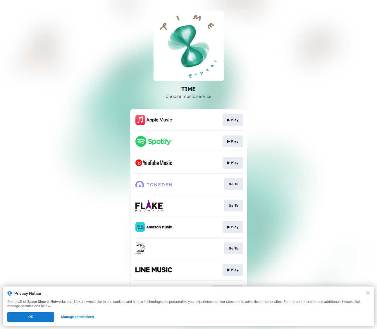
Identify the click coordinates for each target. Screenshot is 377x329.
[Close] (368, 292)
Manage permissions (77, 317)
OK (30, 317)
